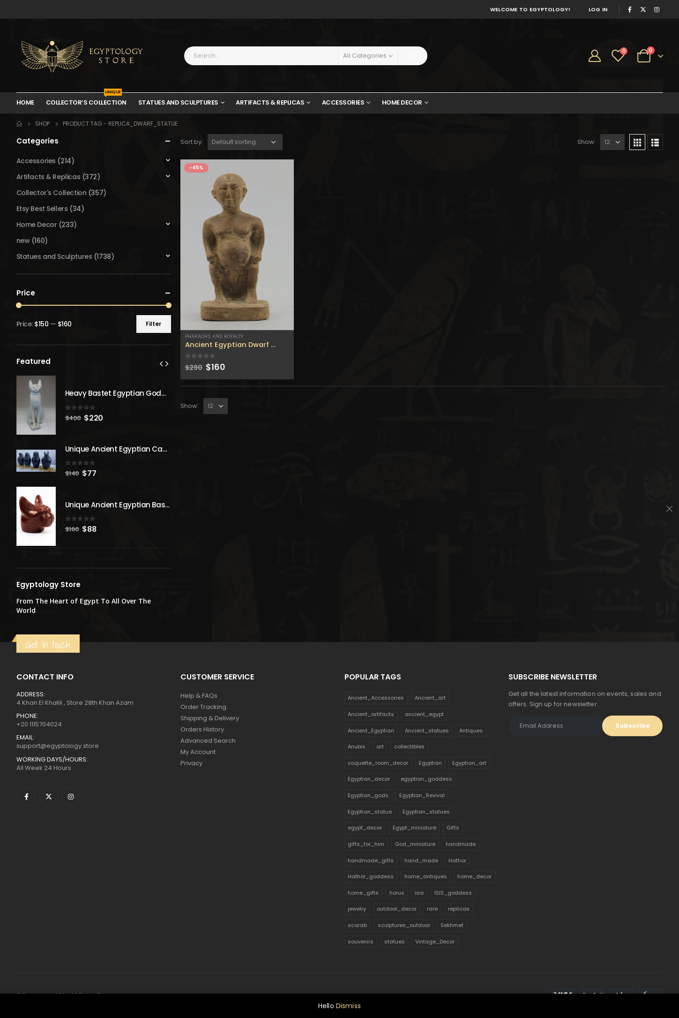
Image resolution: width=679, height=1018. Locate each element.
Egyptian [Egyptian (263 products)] (430, 763)
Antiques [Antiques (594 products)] (471, 730)
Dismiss (348, 1005)
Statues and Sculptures (178, 102)
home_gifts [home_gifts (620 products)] (363, 893)
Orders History (202, 729)
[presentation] (161, 363)
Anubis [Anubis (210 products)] (357, 746)
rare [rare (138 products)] (432, 908)
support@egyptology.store (57, 745)
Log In (598, 9)
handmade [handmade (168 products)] (461, 844)
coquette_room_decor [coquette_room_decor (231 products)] (378, 763)
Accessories (343, 102)
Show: (586, 141)
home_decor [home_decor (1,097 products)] (474, 876)
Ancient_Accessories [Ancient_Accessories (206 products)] (376, 697)
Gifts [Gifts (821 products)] (453, 827)
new (23, 240)
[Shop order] (245, 142)
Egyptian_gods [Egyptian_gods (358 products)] (368, 795)
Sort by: (191, 141)
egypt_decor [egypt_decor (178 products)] (365, 827)
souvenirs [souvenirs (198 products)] (360, 941)
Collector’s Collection (86, 100)
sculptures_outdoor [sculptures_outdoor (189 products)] (404, 925)
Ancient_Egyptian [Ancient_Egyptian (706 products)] (371, 730)
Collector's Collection (51, 192)
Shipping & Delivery (209, 718)
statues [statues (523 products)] (394, 941)
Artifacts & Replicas (270, 102)
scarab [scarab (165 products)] (357, 925)
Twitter (48, 796)
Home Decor (402, 102)
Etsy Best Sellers (42, 208)
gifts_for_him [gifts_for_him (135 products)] (366, 844)
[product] (237, 244)
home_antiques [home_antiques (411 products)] (425, 876)
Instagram (70, 796)
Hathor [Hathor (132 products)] (457, 860)
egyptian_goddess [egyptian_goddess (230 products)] (426, 779)
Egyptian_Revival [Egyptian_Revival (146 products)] (422, 795)
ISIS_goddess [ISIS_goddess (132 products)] (453, 893)
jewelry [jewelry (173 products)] (357, 908)
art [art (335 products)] (380, 746)
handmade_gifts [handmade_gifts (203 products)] (371, 860)
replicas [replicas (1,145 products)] (459, 908)
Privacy (191, 763)
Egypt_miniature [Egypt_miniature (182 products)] (414, 827)
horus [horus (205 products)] (396, 893)
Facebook (26, 796)
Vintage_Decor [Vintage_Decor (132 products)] (435, 941)
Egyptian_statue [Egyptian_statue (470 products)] (370, 811)
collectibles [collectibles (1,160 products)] (409, 746)
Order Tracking (203, 706)
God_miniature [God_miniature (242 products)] (415, 844)
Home (25, 102)
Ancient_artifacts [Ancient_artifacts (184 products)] (371, 714)
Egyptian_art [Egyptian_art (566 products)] (469, 763)
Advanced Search (208, 740)
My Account (198, 751)
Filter (153, 324)
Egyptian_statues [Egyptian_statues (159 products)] (426, 811)
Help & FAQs (198, 695)
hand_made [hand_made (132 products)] (421, 860)
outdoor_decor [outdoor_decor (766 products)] (397, 908)
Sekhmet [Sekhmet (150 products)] (451, 925)
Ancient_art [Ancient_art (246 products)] (430, 697)
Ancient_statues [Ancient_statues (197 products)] (427, 730)
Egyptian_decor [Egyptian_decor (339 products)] (369, 779)
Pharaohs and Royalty (214, 336)
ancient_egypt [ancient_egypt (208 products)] (424, 714)
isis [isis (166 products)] (419, 893)
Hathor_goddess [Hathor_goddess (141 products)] (371, 876)
